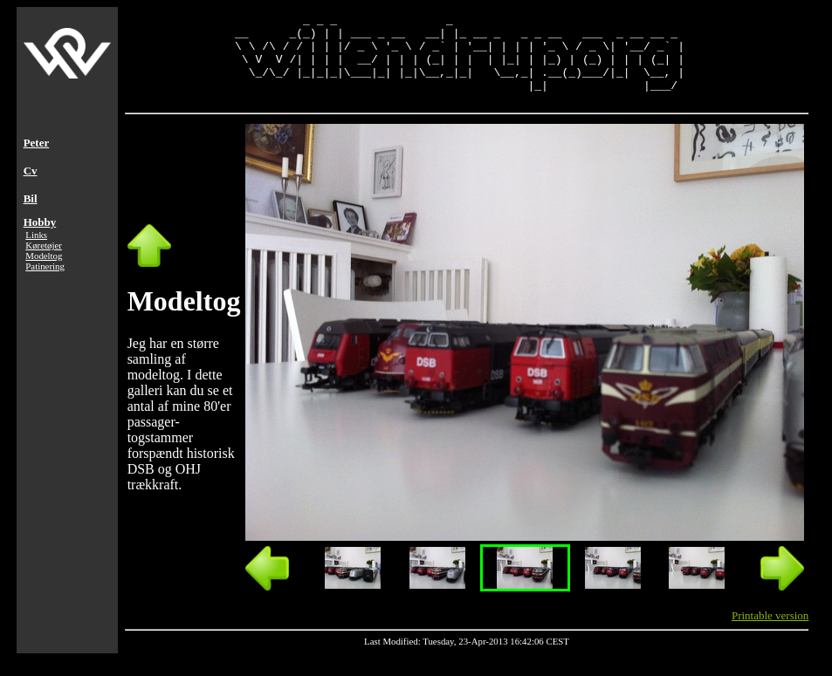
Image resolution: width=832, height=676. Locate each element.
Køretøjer (43, 261)
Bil (31, 214)
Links (36, 250)
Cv (31, 186)
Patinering (45, 282)
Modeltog (43, 271)
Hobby (40, 237)
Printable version (770, 631)
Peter (37, 158)
